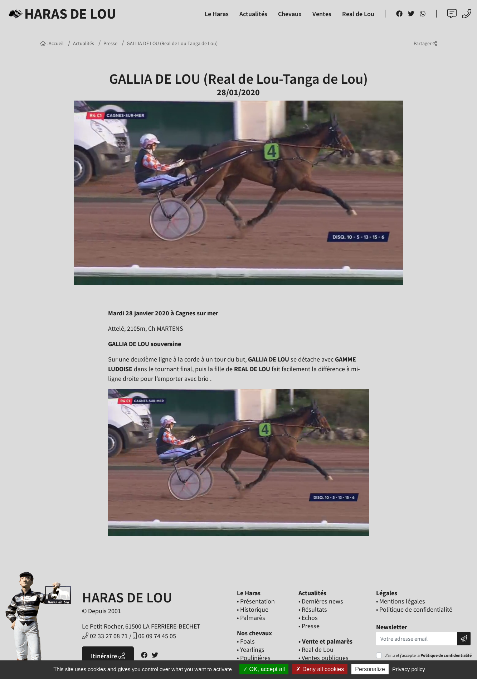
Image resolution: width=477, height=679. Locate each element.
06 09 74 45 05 (154, 636)
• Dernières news (320, 601)
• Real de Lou (316, 649)
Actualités (83, 43)
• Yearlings (250, 649)
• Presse (309, 626)
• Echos (308, 617)
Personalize (370, 669)
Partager (425, 43)
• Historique (252, 609)
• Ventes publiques (323, 658)
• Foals (246, 641)
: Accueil (52, 43)
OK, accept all (264, 669)
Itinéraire (108, 656)
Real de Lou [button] (358, 14)
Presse (110, 43)
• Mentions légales (400, 601)
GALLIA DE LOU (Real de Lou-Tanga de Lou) (172, 43)
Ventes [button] (321, 14)
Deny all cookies (320, 669)
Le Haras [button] (217, 14)
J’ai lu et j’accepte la (428, 655)
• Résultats (312, 609)
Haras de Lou (61, 14)
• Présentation (256, 601)
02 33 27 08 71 (105, 636)
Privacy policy (408, 669)
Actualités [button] (253, 14)
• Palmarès (251, 617)
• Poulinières (254, 658)
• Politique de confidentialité (414, 609)
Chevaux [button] (290, 14)
